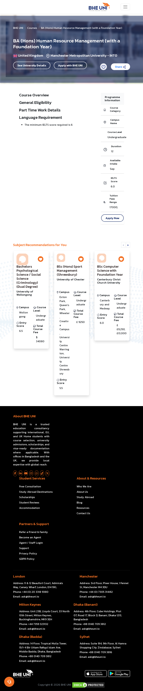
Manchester (89, 576)
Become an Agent (30, 537)
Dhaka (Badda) (30, 636)
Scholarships (27, 497)
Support (24, 548)
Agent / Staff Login (31, 543)
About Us (82, 492)
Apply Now (112, 218)
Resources (83, 508)
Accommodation (29, 508)
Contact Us (83, 513)
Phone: (30, 592)
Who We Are (84, 486)
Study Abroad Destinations (36, 492)
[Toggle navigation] (125, 7)
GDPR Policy (27, 559)
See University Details (31, 65)
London (19, 576)
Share (120, 67)
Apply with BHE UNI (70, 65)
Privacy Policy (28, 553)
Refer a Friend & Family (33, 532)
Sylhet (85, 636)
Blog (79, 502)
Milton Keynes (30, 604)
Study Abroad (85, 497)
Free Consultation (30, 486)
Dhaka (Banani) (85, 604)
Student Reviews (29, 502)
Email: (26, 596)
